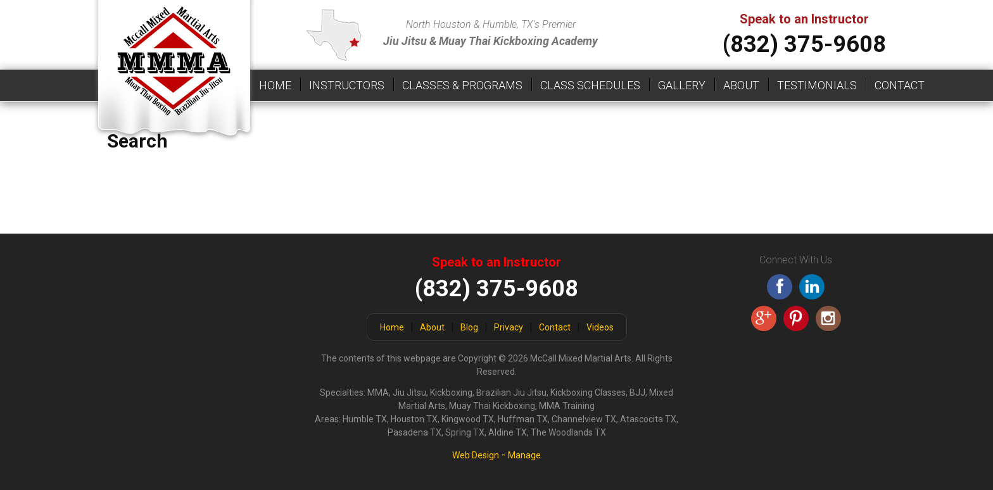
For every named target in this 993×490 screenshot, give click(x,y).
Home (275, 85)
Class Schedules (590, 85)
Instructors (346, 85)
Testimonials (817, 85)
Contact (900, 85)
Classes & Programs (462, 85)
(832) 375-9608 (804, 44)
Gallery (681, 85)
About (741, 85)
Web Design (475, 455)
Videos (600, 327)
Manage (524, 455)
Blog (469, 327)
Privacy (508, 327)
